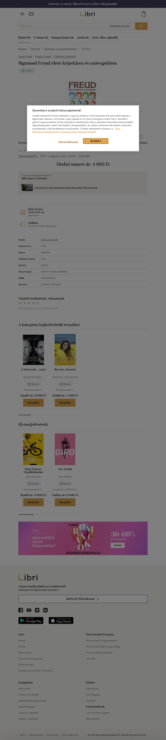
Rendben (96, 140)
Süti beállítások (68, 141)
